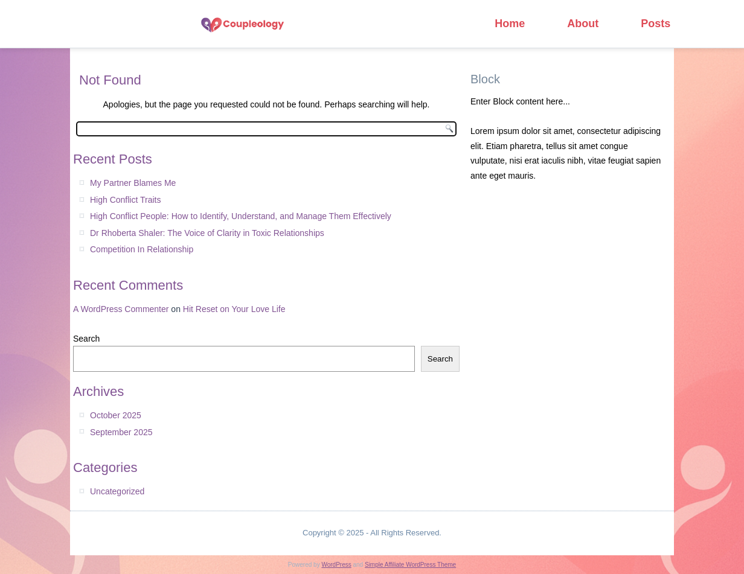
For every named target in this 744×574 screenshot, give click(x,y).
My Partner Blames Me (133, 183)
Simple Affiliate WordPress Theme (410, 564)
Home (510, 24)
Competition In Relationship (141, 249)
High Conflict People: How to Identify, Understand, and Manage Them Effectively (240, 216)
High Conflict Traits (125, 200)
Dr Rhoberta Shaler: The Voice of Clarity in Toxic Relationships (207, 233)
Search (86, 338)
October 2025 (115, 415)
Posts (655, 24)
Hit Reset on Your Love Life (234, 309)
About (582, 24)
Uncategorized (117, 491)
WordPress (336, 564)
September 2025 (121, 432)
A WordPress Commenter (120, 309)
